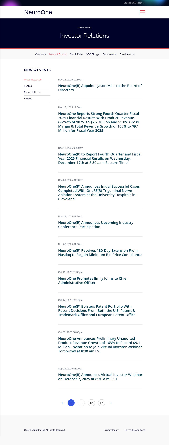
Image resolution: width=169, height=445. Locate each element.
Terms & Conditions (134, 430)
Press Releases (32, 79)
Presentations (32, 92)
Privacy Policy (111, 430)
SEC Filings (92, 54)
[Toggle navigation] (142, 12)
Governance (109, 54)
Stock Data (76, 54)
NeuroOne (38, 12)
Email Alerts (127, 54)
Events (28, 86)
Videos (28, 98)
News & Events (58, 54)
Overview (40, 54)
